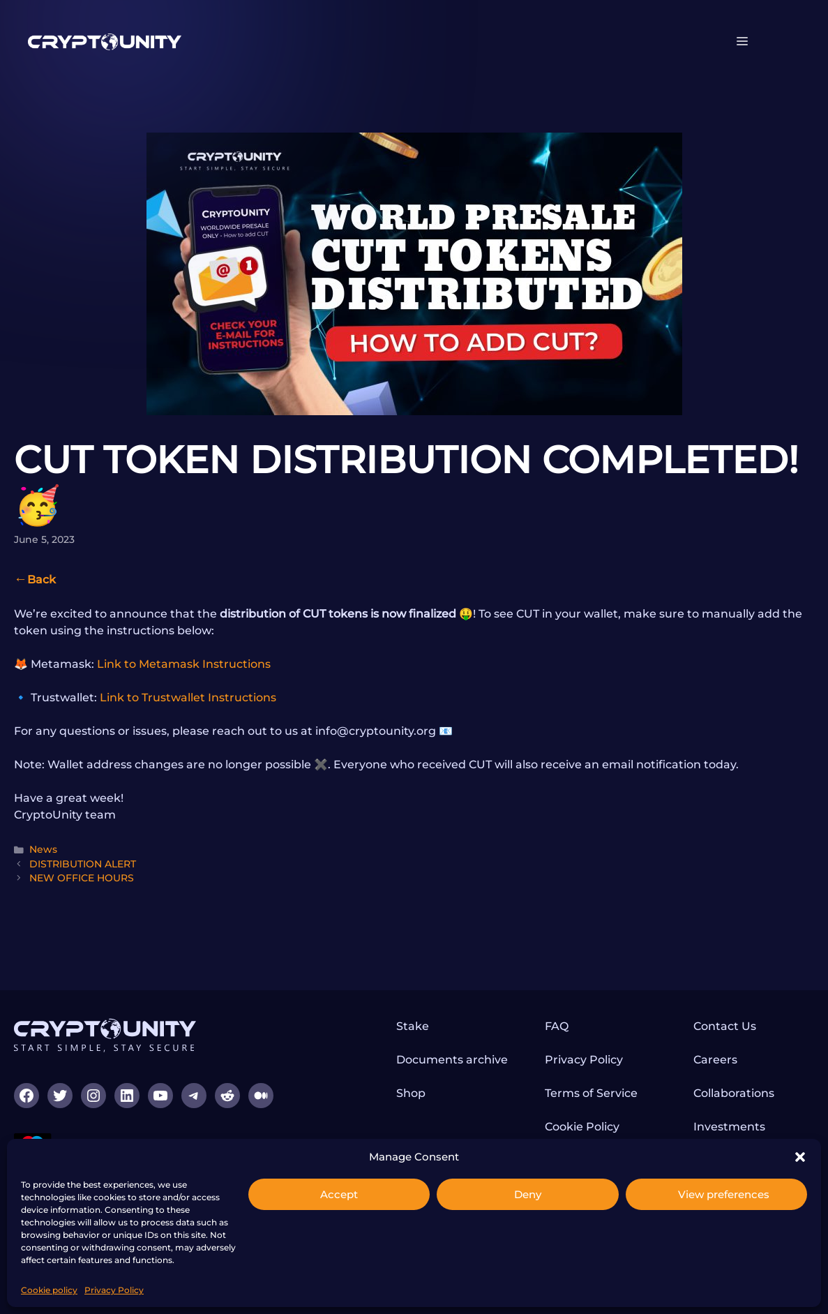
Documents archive (452, 1059)
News (43, 849)
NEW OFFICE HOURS (81, 877)
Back (41, 579)
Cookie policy (49, 1290)
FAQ (557, 1026)
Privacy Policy (114, 1290)
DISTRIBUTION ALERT (82, 863)
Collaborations (733, 1093)
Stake (412, 1026)
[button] (800, 1157)
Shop (411, 1093)
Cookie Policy (582, 1126)
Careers (715, 1059)
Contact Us (724, 1026)
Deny (527, 1194)
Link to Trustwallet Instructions (188, 697)
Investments (729, 1126)
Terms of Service (591, 1093)
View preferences (723, 1194)
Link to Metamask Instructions (184, 664)
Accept (339, 1194)
